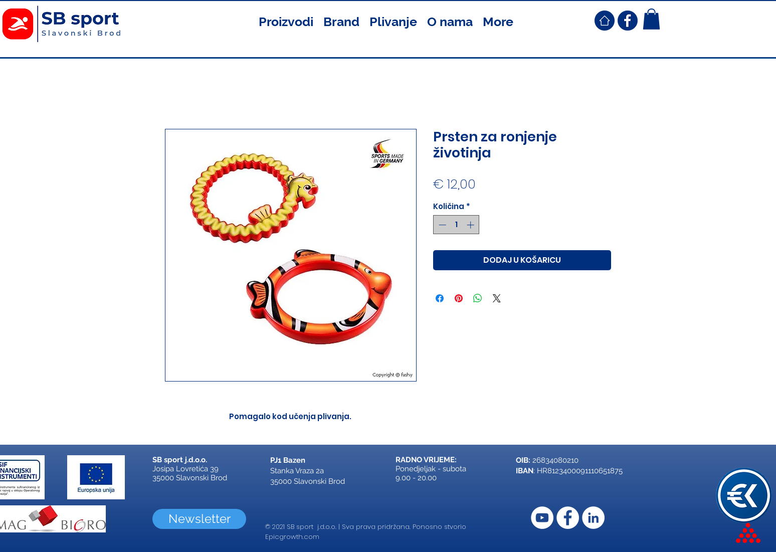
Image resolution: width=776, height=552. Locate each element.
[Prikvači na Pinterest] (459, 298)
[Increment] (471, 225)
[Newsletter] (199, 519)
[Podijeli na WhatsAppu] (478, 298)
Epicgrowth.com (292, 536)
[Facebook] (567, 517)
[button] (286, 20)
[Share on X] (497, 298)
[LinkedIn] (593, 517)
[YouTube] (542, 517)
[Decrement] (441, 225)
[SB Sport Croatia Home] (605, 21)
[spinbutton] (456, 225)
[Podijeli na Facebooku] (440, 298)
